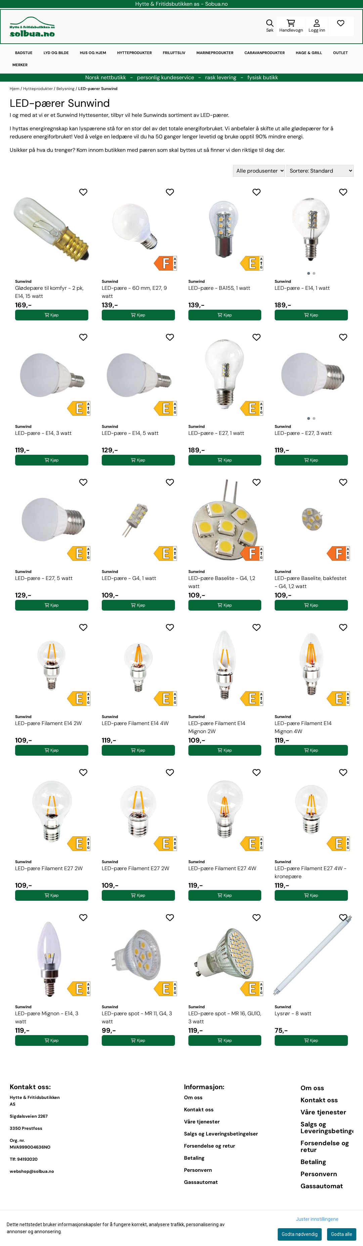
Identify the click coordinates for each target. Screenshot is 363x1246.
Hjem (15, 88)
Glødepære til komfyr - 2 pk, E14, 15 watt (49, 292)
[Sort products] (320, 171)
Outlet (340, 52)
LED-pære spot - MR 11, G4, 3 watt (137, 1017)
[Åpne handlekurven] (291, 26)
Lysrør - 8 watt (293, 1013)
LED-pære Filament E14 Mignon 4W (303, 727)
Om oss (193, 1097)
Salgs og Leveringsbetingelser (221, 1133)
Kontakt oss (199, 1109)
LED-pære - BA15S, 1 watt (219, 288)
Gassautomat (201, 1182)
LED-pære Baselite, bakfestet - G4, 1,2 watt (311, 582)
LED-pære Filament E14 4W (135, 723)
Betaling (194, 1158)
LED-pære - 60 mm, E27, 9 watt (134, 292)
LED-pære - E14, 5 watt (130, 433)
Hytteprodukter (134, 52)
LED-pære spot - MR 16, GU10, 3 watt (224, 1017)
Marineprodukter (214, 52)
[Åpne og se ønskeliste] (341, 26)
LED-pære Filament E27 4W (222, 868)
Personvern (198, 1170)
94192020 (27, 1159)
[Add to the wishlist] (83, 192)
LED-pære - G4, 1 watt (129, 578)
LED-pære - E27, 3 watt (303, 433)
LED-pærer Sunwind (98, 88)
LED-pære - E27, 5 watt (44, 578)
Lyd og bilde (56, 52)
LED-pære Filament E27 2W (49, 868)
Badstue (24, 52)
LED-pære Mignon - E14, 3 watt (46, 1017)
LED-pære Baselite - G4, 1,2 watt (221, 582)
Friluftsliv (174, 52)
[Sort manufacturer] (259, 171)
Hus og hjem (93, 52)
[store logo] (32, 26)
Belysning (66, 88)
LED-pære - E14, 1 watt (302, 288)
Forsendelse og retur (209, 1146)
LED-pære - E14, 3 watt (43, 433)
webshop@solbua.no (32, 1171)
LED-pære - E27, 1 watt (216, 433)
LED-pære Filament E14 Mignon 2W (216, 727)
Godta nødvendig (300, 1234)
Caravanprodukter (264, 52)
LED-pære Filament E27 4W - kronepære (311, 872)
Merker (20, 64)
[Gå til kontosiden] (317, 26)
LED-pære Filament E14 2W (48, 723)
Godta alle (341, 1234)
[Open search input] (270, 26)
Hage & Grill (309, 52)
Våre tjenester (202, 1121)
